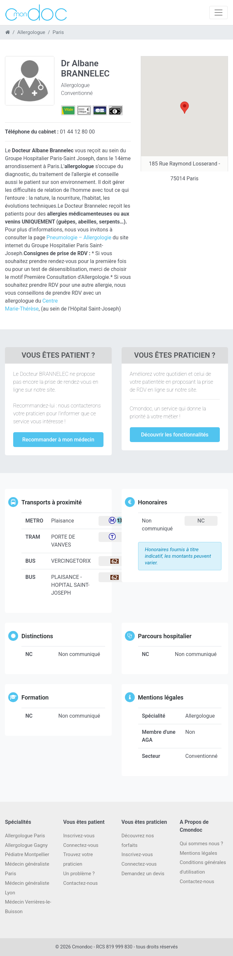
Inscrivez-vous (79, 836)
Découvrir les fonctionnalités (175, 435)
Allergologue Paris (25, 836)
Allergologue (31, 32)
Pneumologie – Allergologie (78, 237)
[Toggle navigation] (218, 12)
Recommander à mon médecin (58, 439)
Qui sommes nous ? (201, 844)
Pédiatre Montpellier (27, 854)
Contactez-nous (197, 881)
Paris (58, 32)
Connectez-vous (81, 845)
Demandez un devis (143, 874)
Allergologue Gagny (26, 845)
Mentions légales (198, 853)
